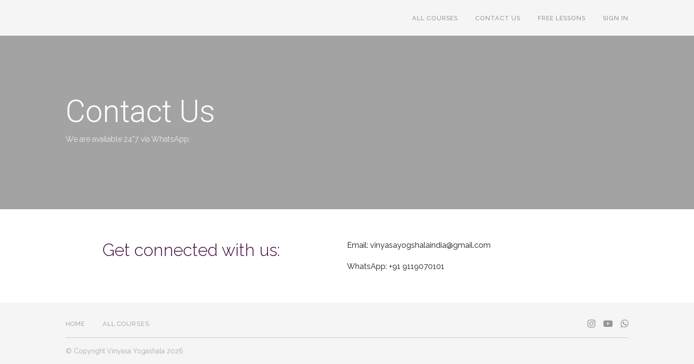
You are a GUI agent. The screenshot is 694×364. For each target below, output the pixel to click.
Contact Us (497, 18)
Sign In (615, 18)
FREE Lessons (562, 18)
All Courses (435, 18)
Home (75, 323)
